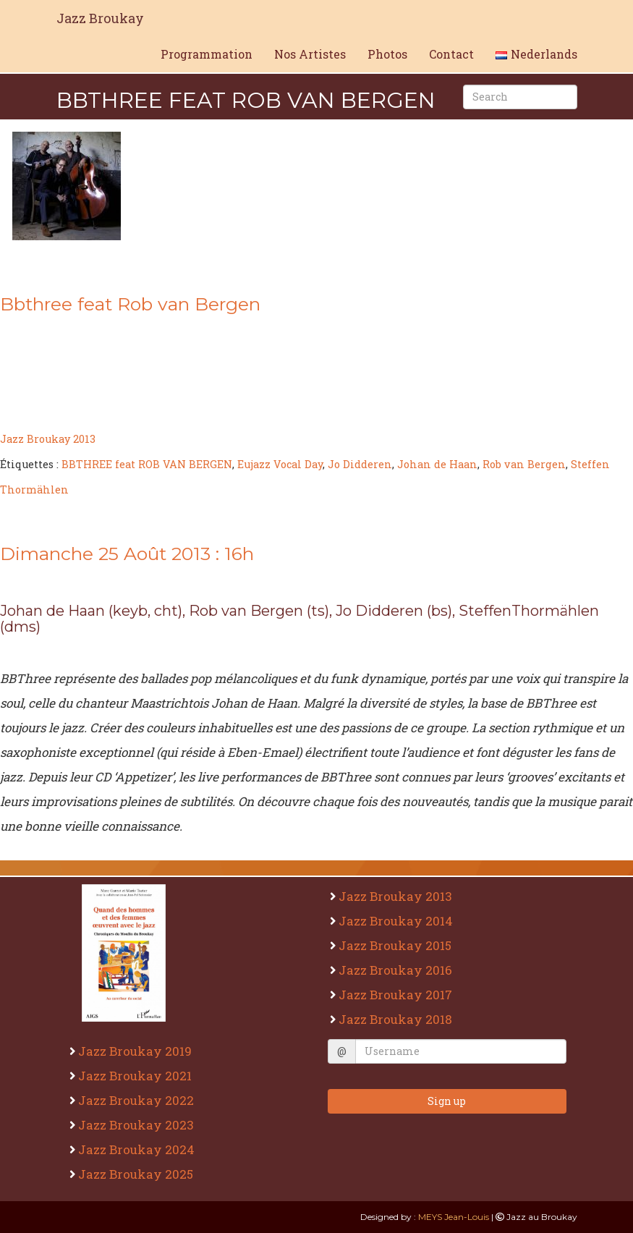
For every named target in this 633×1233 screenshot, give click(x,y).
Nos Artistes (310, 54)
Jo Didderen (360, 464)
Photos (387, 54)
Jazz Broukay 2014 (397, 920)
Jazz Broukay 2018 (397, 1019)
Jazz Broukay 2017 (397, 994)
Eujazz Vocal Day (280, 464)
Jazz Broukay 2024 (138, 1149)
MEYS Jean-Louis (453, 1216)
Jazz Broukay (100, 18)
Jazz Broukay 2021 (137, 1075)
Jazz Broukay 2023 (138, 1125)
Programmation (206, 54)
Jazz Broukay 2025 (137, 1174)
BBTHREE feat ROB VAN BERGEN (146, 464)
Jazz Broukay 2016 (397, 970)
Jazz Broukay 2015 (396, 945)
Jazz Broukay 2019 (137, 1051)
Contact (451, 54)
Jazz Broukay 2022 (138, 1100)
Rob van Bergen (524, 464)
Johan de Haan (437, 464)
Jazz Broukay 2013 (47, 439)
